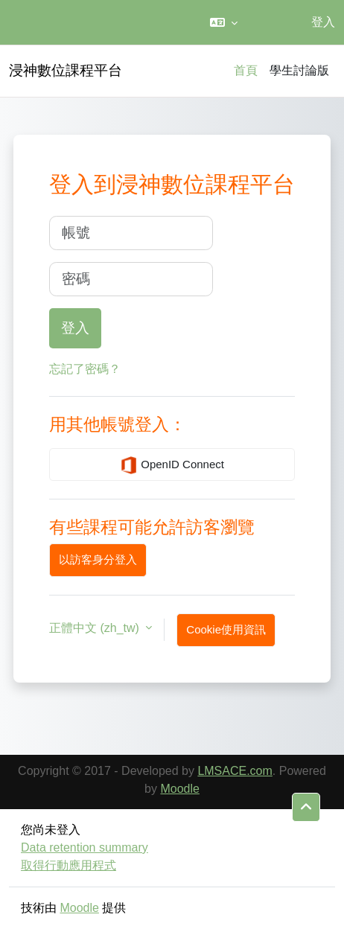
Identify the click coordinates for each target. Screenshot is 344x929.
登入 (323, 22)
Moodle (179, 788)
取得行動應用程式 (68, 865)
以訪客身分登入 (98, 559)
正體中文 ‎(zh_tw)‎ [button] (95, 628)
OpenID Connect (172, 465)
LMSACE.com (234, 770)
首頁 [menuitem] (246, 70)
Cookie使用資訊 (226, 629)
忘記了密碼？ (85, 369)
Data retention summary (84, 847)
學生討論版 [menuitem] (299, 70)
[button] (223, 22)
